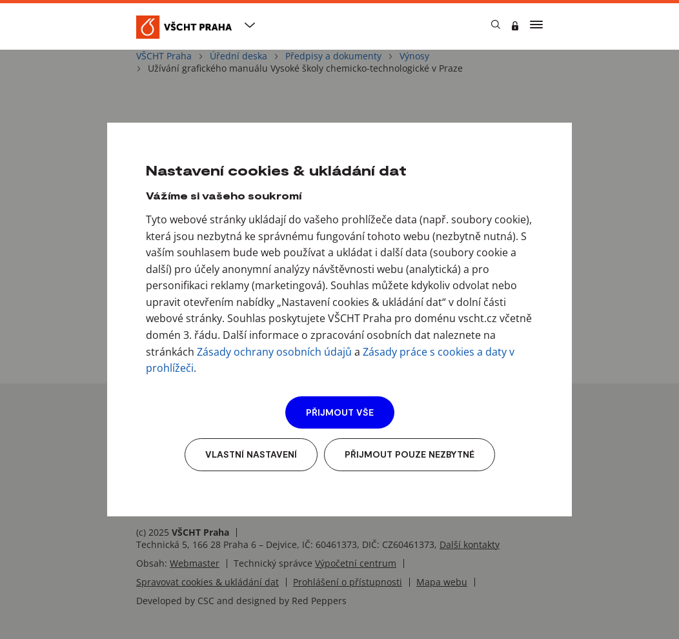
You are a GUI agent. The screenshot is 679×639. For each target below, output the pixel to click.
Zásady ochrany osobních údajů (274, 352)
